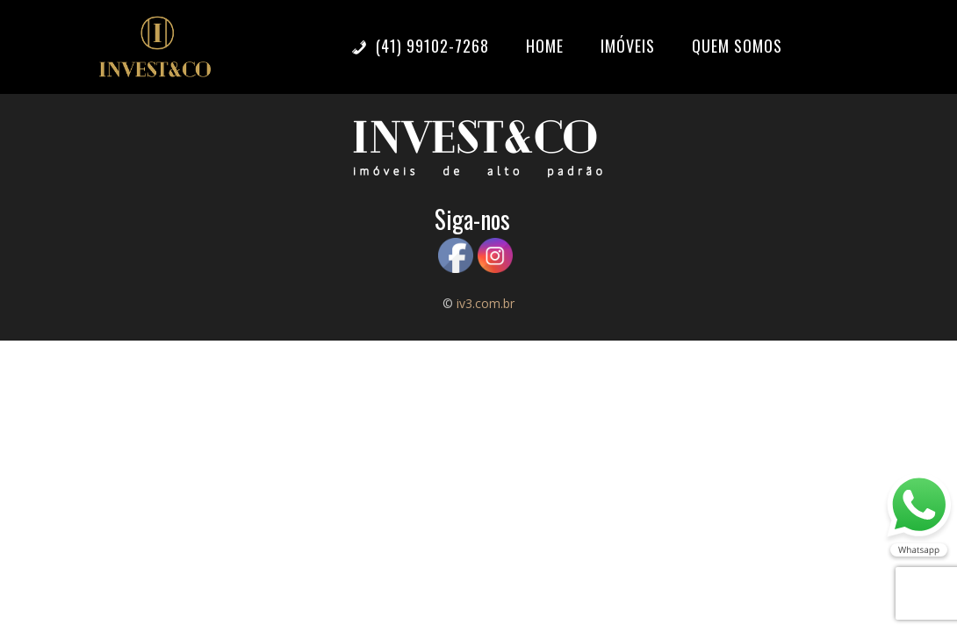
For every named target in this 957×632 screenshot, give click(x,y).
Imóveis (628, 45)
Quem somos (737, 45)
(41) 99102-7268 (419, 45)
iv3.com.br (485, 303)
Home (545, 45)
